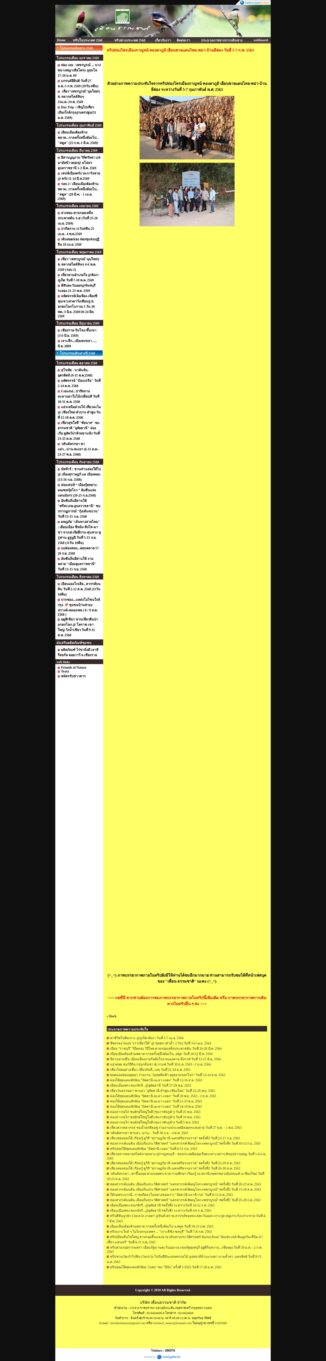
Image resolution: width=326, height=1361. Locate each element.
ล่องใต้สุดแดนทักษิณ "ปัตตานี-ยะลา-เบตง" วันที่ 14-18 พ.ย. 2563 (156, 1106)
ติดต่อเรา (183, 40)
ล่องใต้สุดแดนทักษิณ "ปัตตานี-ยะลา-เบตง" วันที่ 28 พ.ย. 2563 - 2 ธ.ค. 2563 (163, 1096)
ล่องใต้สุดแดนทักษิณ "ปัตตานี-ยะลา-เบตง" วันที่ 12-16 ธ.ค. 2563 (156, 1080)
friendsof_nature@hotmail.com (172, 1323)
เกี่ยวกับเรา (163, 40)
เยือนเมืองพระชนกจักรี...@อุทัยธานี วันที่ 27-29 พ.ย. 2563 (150, 1085)
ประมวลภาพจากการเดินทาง (221, 40)
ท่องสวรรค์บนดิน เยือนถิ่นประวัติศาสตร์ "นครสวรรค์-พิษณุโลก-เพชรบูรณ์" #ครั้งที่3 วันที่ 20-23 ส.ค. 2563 (185, 1184)
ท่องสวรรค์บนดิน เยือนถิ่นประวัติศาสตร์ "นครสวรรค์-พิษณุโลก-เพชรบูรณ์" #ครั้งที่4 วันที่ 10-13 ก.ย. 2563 (185, 1143)
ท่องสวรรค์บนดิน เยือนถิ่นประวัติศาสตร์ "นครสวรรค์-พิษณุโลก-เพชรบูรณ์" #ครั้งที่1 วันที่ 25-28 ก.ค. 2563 (185, 1200)
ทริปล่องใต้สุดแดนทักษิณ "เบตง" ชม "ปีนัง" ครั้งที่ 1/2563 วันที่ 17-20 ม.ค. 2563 (165, 1267)
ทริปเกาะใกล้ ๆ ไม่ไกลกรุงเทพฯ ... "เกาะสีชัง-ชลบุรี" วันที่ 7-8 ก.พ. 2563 (161, 1232)
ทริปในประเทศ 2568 (87, 40)
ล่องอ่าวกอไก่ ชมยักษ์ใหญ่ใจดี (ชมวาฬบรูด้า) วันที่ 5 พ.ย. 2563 (154, 1122)
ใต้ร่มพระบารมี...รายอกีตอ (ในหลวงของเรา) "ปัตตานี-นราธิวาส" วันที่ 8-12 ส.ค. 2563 (171, 1195)
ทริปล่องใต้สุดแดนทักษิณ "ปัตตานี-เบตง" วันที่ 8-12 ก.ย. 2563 (153, 1149)
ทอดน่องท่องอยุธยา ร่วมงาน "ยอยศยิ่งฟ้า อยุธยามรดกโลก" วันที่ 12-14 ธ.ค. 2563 (167, 1075)
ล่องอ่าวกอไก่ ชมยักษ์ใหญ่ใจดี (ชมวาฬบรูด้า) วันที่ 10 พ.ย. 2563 (155, 1117)
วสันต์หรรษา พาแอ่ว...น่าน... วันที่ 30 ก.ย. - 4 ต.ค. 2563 (149, 1133)
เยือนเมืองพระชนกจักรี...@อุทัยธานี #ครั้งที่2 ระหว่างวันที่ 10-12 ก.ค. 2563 (162, 1205)
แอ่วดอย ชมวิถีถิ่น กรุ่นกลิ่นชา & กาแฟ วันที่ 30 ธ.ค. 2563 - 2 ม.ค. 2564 (160, 1064)
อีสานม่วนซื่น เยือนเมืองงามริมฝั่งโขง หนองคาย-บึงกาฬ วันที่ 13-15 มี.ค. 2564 (165, 1059)
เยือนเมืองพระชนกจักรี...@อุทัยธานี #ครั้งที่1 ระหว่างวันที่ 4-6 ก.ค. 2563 (160, 1210)
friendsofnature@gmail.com (128, 1323)
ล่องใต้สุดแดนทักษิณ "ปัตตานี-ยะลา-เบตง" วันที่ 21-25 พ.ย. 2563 (156, 1101)
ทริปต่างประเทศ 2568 (130, 40)
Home (61, 40)
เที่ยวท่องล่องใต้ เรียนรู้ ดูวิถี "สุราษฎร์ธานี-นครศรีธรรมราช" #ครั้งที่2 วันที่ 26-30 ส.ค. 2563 (175, 1168)
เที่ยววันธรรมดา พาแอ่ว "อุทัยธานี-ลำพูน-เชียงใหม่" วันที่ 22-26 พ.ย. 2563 (162, 1091)
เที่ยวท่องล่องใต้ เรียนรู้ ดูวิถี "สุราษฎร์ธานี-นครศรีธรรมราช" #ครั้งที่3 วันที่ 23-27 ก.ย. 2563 (175, 1138)
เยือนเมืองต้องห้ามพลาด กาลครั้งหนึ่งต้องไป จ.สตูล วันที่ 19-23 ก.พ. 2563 (161, 1226)
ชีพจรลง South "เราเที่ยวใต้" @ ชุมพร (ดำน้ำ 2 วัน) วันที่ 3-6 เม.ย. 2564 (160, 1043)
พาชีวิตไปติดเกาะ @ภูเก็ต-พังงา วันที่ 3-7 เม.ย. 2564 (147, 1038)
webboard (260, 40)
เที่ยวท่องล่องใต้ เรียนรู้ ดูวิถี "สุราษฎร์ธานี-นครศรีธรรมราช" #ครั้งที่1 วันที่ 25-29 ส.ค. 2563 (175, 1163)
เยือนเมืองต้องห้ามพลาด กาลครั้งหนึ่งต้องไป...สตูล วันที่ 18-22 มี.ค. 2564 (161, 1054)
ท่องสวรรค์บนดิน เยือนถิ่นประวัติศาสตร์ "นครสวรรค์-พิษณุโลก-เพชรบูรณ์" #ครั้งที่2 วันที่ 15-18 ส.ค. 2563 (185, 1189)
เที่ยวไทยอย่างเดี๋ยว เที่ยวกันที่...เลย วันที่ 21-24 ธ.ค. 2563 (150, 1069)
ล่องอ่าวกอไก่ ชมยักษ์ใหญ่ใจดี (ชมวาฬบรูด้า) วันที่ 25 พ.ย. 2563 (155, 1112)
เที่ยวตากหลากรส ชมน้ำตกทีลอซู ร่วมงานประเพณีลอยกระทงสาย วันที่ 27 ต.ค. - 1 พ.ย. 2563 (176, 1127)
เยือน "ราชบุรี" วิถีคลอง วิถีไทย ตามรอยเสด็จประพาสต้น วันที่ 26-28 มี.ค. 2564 (166, 1048)
